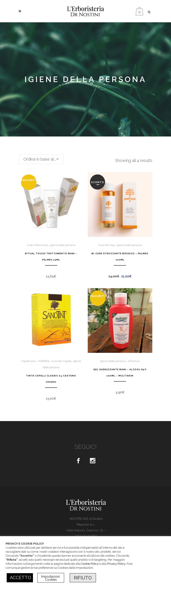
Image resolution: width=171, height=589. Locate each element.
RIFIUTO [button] (83, 578)
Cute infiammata (37, 245)
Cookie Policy (90, 563)
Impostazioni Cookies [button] (51, 578)
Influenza (134, 361)
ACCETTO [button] (20, 577)
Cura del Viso (106, 245)
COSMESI (43, 361)
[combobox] (41, 159)
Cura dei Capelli (61, 361)
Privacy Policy (116, 563)
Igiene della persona (62, 245)
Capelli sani (28, 361)
